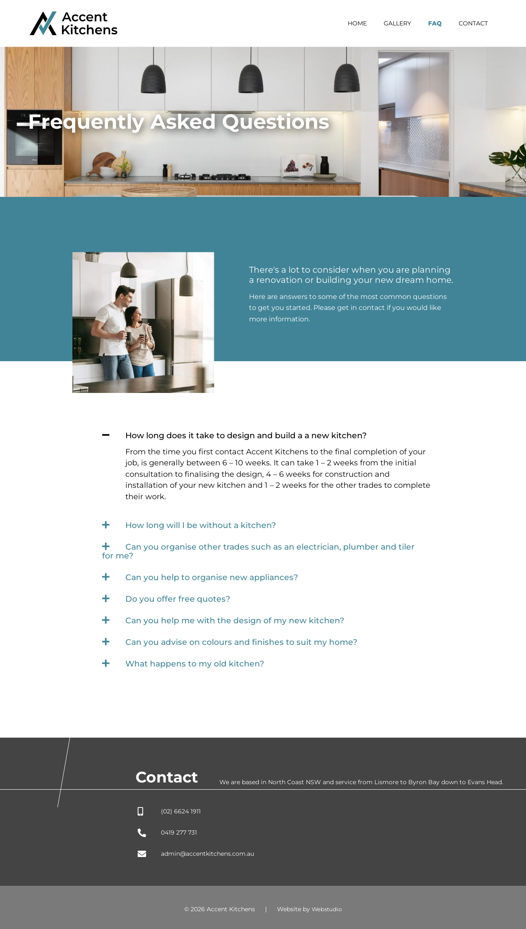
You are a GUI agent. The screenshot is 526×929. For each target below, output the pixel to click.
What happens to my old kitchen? (198, 660)
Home (375, 23)
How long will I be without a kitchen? (205, 525)
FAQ (442, 23)
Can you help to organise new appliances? (216, 575)
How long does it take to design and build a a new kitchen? (252, 435)
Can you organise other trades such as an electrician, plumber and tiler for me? (256, 550)
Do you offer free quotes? (179, 597)
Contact (475, 23)
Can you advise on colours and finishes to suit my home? (247, 639)
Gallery (410, 23)
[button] (263, 435)
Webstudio (327, 906)
